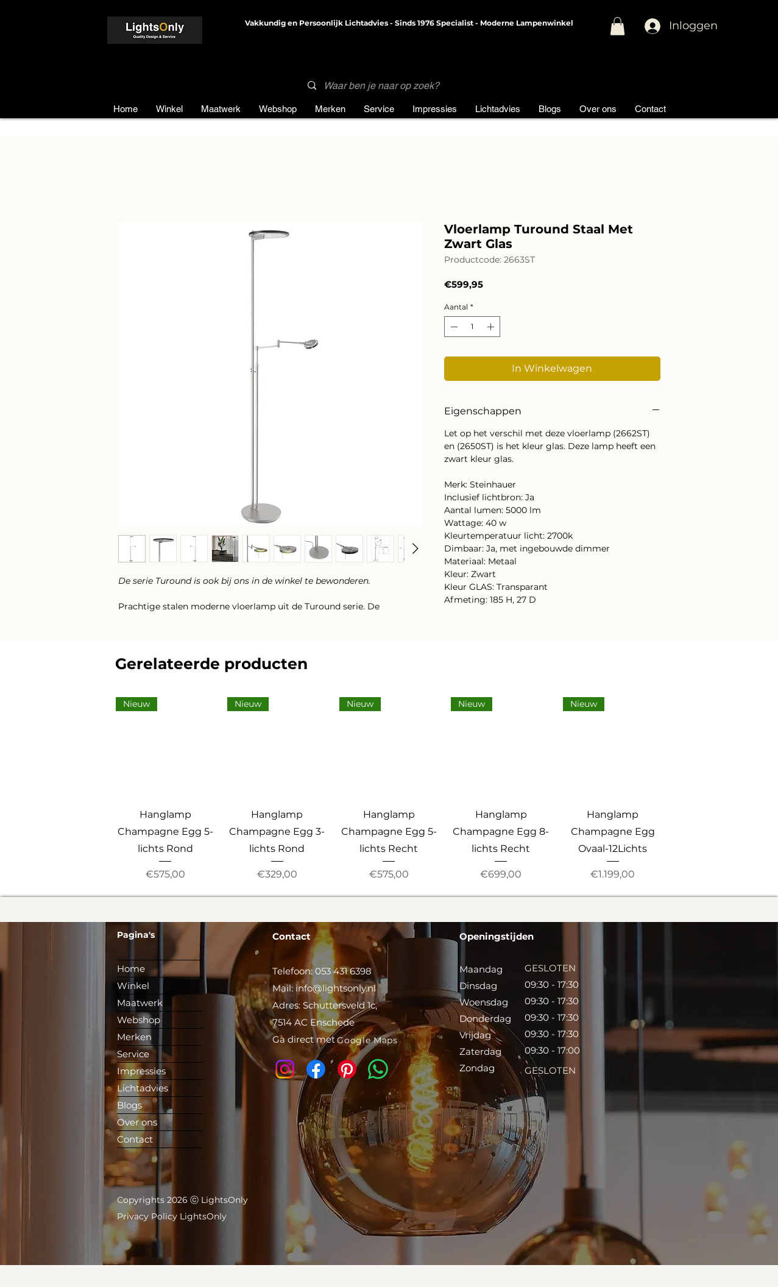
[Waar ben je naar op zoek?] (385, 85)
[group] (389, 789)
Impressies (141, 1071)
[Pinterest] (346, 1069)
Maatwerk (140, 1003)
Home (131, 968)
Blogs (129, 1105)
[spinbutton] (472, 326)
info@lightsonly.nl (335, 988)
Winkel (133, 985)
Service (133, 1054)
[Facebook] (315, 1069)
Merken (134, 1037)
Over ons (137, 1122)
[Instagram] (284, 1069)
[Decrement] (452, 326)
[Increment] (491, 326)
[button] (617, 26)
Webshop (138, 1020)
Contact (135, 1139)
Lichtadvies (142, 1088)
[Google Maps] (367, 1040)
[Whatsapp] (378, 1069)
